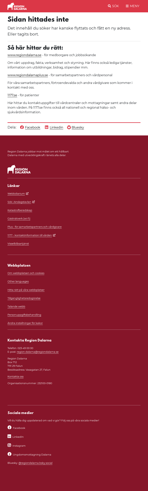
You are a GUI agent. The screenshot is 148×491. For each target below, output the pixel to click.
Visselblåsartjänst (18, 243)
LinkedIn (18, 436)
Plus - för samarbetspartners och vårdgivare (35, 226)
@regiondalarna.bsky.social (35, 462)
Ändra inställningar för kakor (25, 323)
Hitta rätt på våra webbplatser (26, 289)
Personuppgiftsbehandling (24, 314)
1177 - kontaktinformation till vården (30, 235)
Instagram (19, 445)
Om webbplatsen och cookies (26, 273)
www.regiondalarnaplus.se (28, 75)
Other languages (18, 281)
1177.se (12, 95)
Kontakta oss (16, 376)
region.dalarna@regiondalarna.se (38, 351)
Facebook (19, 428)
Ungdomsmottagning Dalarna (32, 454)
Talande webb (16, 306)
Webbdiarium (16, 193)
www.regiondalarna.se (24, 55)
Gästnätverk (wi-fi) (19, 218)
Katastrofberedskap (20, 210)
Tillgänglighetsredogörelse (24, 298)
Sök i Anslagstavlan (19, 201)
